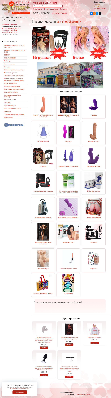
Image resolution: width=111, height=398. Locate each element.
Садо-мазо (94, 242)
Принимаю (20, 392)
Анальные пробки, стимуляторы (68, 166)
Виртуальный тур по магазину (20, 12)
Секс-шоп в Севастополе (37, 18)
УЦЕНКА (94, 115)
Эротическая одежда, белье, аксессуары (43, 243)
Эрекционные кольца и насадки (43, 191)
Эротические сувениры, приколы (43, 293)
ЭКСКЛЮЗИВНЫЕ (43, 141)
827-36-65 (59, 13)
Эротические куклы (43, 268)
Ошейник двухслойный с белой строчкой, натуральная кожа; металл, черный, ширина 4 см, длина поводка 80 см (69, 369)
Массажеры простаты (93, 166)
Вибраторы (68, 141)
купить (44, 347)
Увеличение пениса (68, 242)
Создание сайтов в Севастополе (103, 393)
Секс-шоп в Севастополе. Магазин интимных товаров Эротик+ (15, 7)
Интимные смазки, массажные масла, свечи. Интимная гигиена (68, 191)
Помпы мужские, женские (43, 217)
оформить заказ (100, 8)
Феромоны (93, 268)
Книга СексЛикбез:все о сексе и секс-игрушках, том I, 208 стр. (69, 338)
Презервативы (68, 293)
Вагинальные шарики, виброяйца (68, 217)
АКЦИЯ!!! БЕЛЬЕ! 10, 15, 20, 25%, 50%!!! (68, 116)
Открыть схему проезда (10, 34)
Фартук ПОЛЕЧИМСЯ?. (94, 337)
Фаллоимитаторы (93, 141)
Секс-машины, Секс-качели (68, 268)
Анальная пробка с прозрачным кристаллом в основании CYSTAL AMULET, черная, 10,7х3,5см (44, 368)
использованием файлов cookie (19, 388)
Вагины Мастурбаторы (94, 217)
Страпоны (43, 166)
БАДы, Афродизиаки (93, 191)
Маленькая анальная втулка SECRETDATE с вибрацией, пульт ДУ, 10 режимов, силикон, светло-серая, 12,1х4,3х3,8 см (44, 340)
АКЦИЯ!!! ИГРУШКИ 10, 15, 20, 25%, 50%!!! (43, 116)
